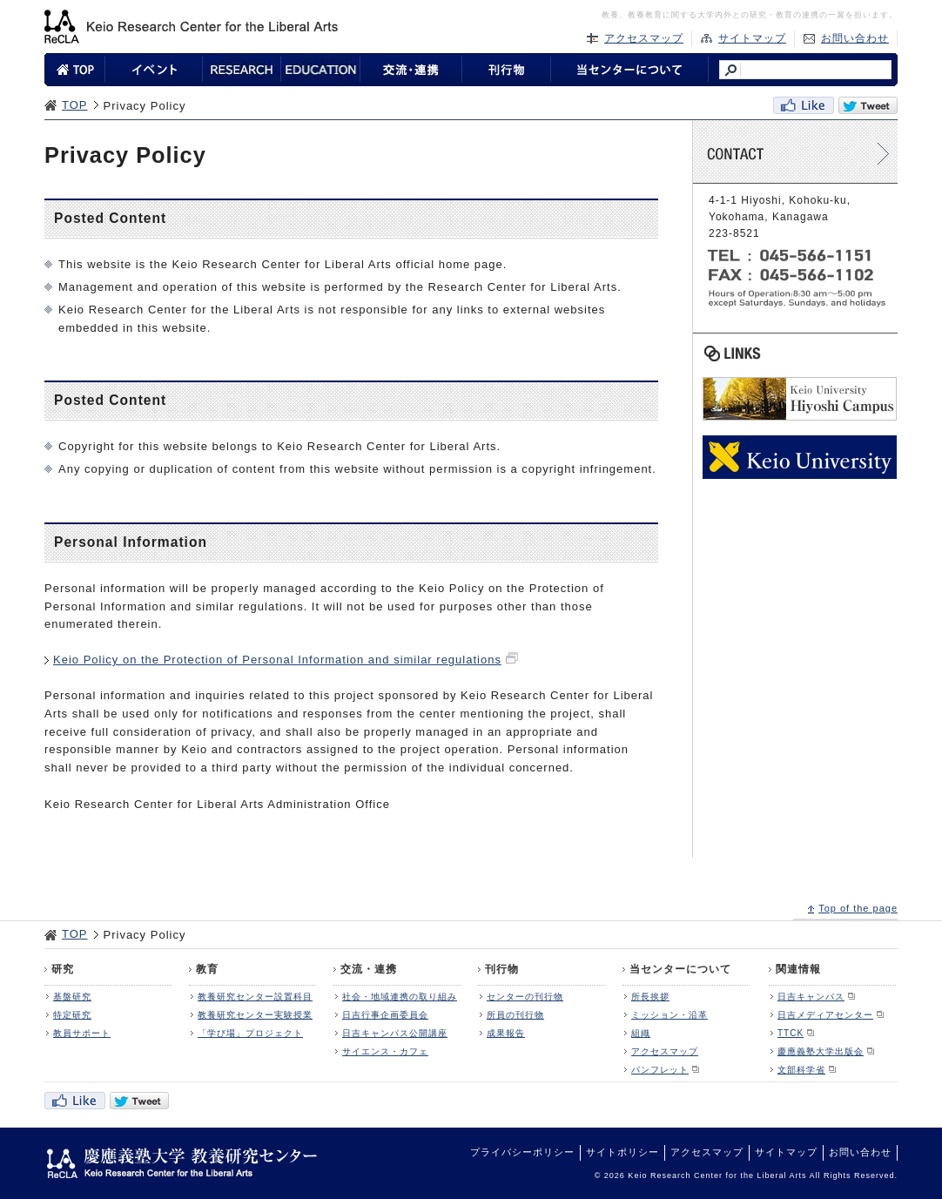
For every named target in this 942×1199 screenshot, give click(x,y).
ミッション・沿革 (669, 1015)
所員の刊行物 (515, 1015)
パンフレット (660, 1069)
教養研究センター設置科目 (255, 996)
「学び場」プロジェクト (250, 1033)
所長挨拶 (650, 996)
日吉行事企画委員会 (385, 1015)
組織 (640, 1033)
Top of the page (858, 908)
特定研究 (72, 1015)
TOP (75, 104)
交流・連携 (368, 969)
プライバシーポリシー (522, 1152)
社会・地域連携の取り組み (399, 996)
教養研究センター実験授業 (255, 1015)
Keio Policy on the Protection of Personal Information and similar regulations (277, 659)
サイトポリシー (622, 1152)
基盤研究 (72, 996)
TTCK (790, 1033)
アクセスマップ (643, 38)
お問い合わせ (855, 38)
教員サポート (82, 1033)
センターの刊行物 (525, 996)
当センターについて (680, 969)
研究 (62, 969)
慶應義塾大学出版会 (820, 1051)
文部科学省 (801, 1069)
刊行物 (502, 969)
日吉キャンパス (810, 996)
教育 (207, 969)
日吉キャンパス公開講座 (394, 1033)
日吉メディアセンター (825, 1015)
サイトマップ (752, 38)
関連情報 (798, 969)
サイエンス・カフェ (385, 1051)
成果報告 (506, 1033)
